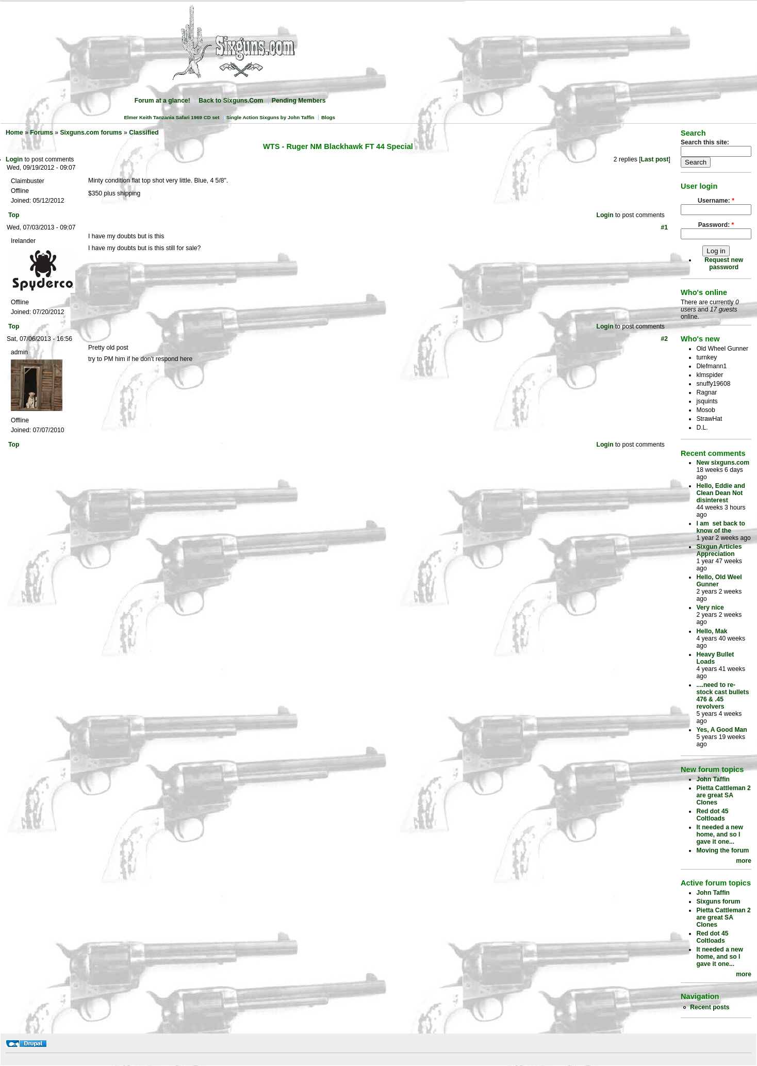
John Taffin (713, 779)
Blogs (328, 117)
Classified (143, 132)
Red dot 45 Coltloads (712, 815)
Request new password (723, 263)
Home (14, 132)
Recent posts (709, 1007)
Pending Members (299, 100)
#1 (664, 227)
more (743, 860)
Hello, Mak (711, 631)
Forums (41, 132)
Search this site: (705, 142)
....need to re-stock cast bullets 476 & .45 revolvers (722, 695)
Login (14, 159)
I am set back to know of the (720, 527)
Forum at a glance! (162, 100)
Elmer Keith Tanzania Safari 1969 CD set (171, 117)
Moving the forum (722, 850)
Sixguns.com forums (91, 132)
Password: (716, 224)
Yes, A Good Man (721, 729)
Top (13, 215)
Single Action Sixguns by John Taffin (270, 117)
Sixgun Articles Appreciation (719, 550)
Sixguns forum (718, 901)
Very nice (709, 607)
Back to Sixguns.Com (231, 100)
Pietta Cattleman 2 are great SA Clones (723, 795)
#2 (664, 338)
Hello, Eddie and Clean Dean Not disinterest (720, 493)
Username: (716, 200)
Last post (655, 159)
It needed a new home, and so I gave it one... (719, 834)
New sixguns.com (722, 462)
